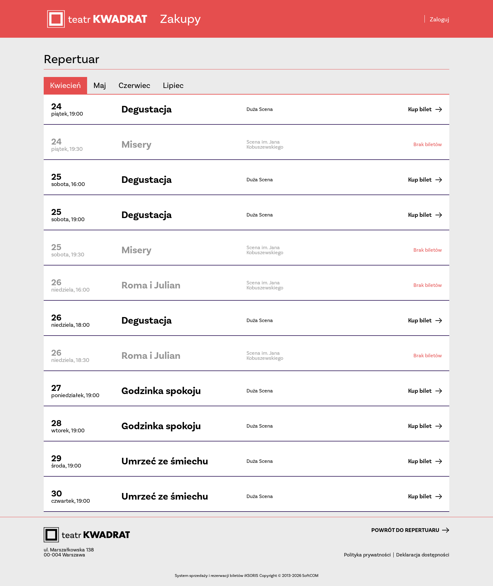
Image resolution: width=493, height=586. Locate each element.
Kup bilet (425, 109)
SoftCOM (310, 575)
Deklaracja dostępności (422, 554)
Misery (136, 144)
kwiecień (65, 85)
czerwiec (134, 85)
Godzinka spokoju (161, 391)
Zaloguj (439, 19)
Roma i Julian (150, 285)
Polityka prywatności (367, 554)
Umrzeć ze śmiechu (164, 461)
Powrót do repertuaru (410, 530)
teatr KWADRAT (103, 19)
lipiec (173, 85)
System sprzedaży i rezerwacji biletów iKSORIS (216, 575)
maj (99, 85)
